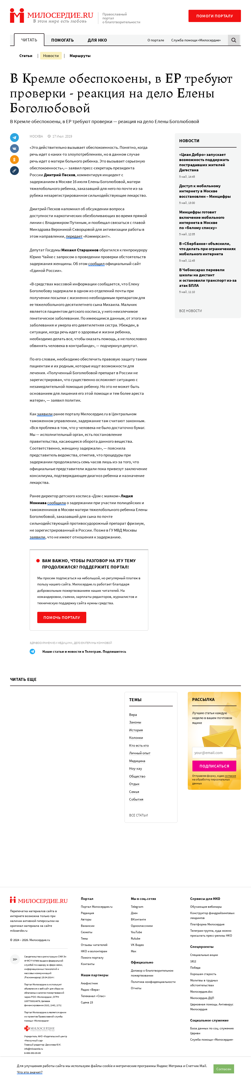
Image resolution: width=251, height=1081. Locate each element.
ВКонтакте (138, 919)
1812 (193, 960)
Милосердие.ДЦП (202, 997)
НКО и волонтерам (94, 950)
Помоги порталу (214, 16)
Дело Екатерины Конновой (93, 643)
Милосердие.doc (201, 991)
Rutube (135, 938)
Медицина (137, 760)
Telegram (137, 906)
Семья (134, 791)
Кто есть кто (139, 745)
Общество (137, 776)
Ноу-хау (135, 768)
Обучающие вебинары (206, 906)
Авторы (86, 919)
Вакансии (87, 925)
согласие (230, 776)
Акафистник (89, 982)
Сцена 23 (87, 1002)
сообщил (96, 263)
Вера (133, 714)
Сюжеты (86, 931)
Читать (29, 40)
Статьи (25, 55)
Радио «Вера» (90, 989)
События (136, 799)
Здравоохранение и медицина (51, 643)
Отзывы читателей (94, 944)
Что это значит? (29, 1072)
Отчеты (136, 987)
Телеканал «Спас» (93, 995)
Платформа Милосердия (207, 923)
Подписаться (214, 766)
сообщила (56, 502)
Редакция (87, 912)
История (136, 730)
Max (133, 950)
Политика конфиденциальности (153, 981)
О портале (156, 40)
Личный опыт (140, 753)
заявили (45, 414)
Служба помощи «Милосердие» (196, 40)
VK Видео (137, 944)
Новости (51, 55)
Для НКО (97, 40)
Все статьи (138, 815)
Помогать (62, 40)
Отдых (134, 783)
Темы (84, 938)
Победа (195, 967)
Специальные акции (204, 954)
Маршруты (80, 55)
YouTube (136, 931)
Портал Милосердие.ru (97, 906)
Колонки (136, 737)
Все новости (190, 310)
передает (74, 236)
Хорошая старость (203, 973)
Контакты (88, 963)
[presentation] (214, 752)
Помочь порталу (61, 617)
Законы (135, 722)
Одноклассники (142, 925)
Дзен (134, 912)
